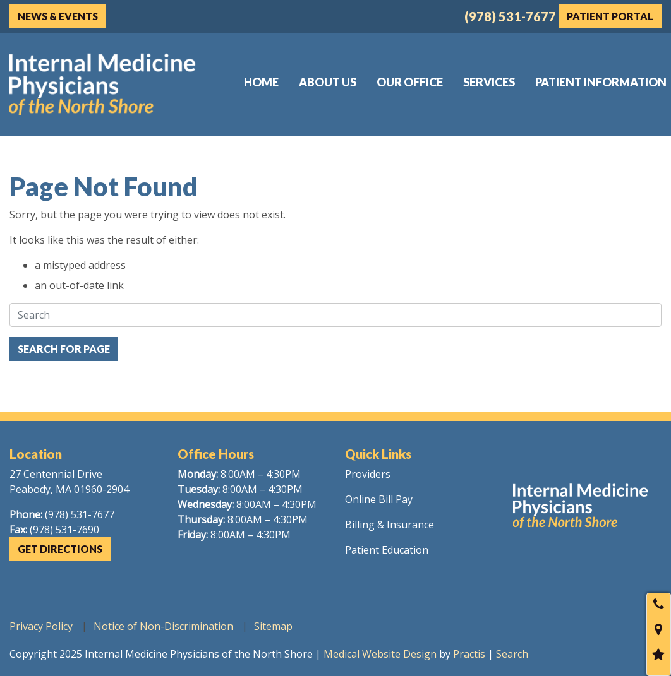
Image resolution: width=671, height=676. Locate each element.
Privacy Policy (41, 626)
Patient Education (386, 550)
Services (489, 82)
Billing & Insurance (389, 524)
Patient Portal (610, 16)
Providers (367, 474)
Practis (469, 654)
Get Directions (60, 549)
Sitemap (273, 626)
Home (261, 82)
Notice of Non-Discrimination (163, 626)
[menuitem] (261, 82)
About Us (327, 82)
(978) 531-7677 (510, 16)
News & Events (58, 16)
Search (512, 654)
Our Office (410, 82)
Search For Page (64, 349)
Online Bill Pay (379, 499)
